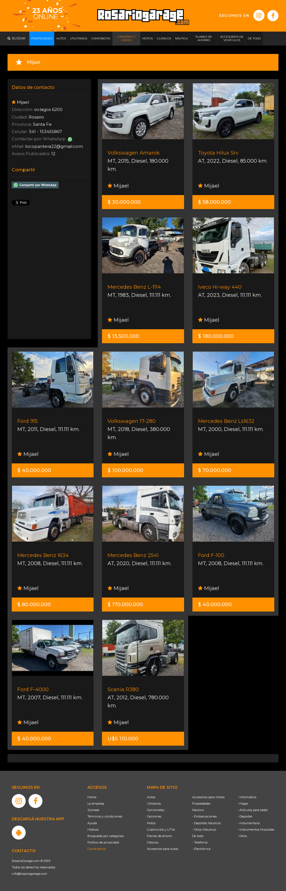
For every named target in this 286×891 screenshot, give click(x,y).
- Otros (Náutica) (204, 829)
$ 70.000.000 (214, 470)
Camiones (154, 816)
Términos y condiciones (104, 816)
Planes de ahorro (159, 836)
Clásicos (152, 842)
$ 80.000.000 (34, 604)
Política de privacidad (103, 842)
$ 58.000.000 (214, 202)
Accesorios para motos (208, 797)
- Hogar (242, 803)
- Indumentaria (248, 823)
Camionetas (155, 810)
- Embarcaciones (204, 816)
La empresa (95, 803)
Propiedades (201, 803)
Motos (151, 823)
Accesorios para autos (162, 849)
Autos (151, 797)
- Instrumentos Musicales (255, 829)
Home (91, 797)
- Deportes (244, 816)
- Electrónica (201, 849)
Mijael (118, 186)
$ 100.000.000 (125, 470)
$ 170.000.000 (125, 604)
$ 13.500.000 (123, 336)
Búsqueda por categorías (105, 836)
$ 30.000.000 (124, 202)
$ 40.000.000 (34, 470)
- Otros (242, 836)
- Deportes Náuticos (206, 823)
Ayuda (92, 823)
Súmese (93, 810)
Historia (93, 829)
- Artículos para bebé (252, 810)
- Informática (246, 797)
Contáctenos (96, 849)
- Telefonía (200, 842)
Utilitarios (154, 803)
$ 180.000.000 (216, 336)
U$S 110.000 (123, 739)
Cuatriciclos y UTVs (161, 829)
